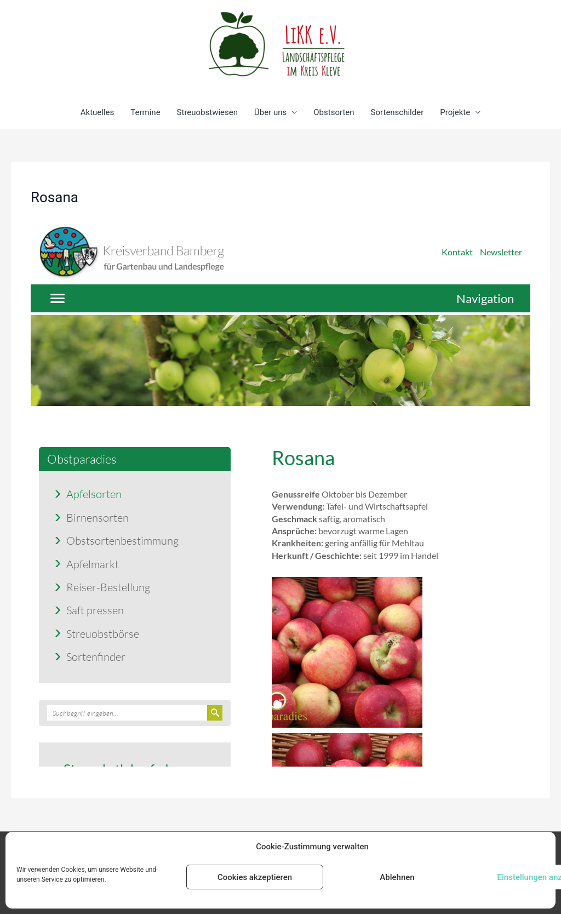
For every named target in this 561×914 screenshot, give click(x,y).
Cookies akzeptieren (254, 877)
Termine (145, 112)
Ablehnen (397, 877)
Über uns (270, 112)
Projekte (455, 112)
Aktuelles (98, 112)
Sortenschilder (397, 112)
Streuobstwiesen (207, 112)
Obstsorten (333, 112)
